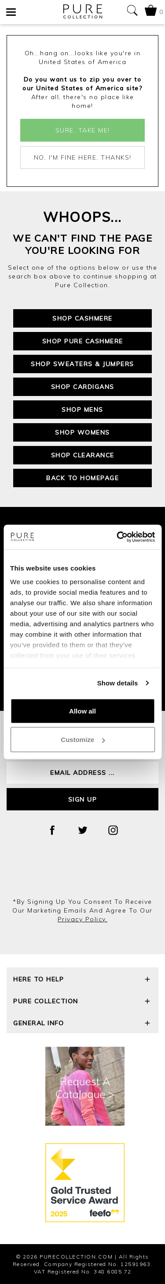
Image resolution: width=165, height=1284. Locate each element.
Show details (117, 683)
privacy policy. (83, 919)
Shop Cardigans (82, 387)
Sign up (82, 799)
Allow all (82, 710)
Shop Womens (82, 432)
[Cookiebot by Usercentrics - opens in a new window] (117, 537)
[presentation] (83, 873)
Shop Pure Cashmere (82, 341)
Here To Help (82, 980)
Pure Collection (82, 1002)
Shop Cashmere (82, 318)
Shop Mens (82, 410)
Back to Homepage (82, 478)
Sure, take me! (82, 130)
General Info (82, 1024)
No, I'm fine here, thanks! (83, 157)
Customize (83, 739)
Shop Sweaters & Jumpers (82, 364)
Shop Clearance (82, 455)
